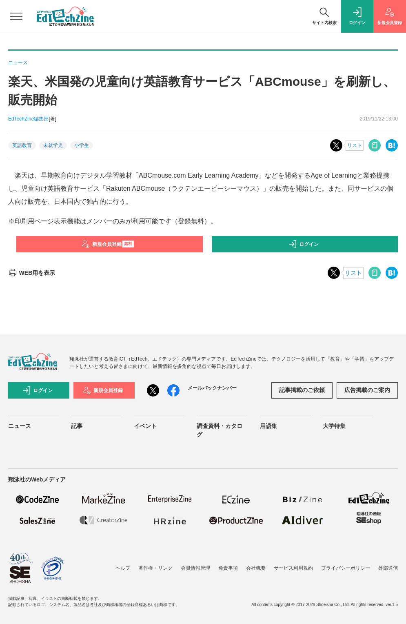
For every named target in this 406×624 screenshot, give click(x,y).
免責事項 (228, 568)
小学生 (81, 145)
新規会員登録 (108, 244)
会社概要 (256, 568)
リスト (354, 145)
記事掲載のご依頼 (302, 390)
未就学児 (53, 145)
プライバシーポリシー (345, 568)
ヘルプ (122, 568)
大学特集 (334, 426)
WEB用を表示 (31, 273)
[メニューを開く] (16, 16)
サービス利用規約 (293, 568)
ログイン (303, 244)
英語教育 (22, 145)
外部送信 (388, 568)
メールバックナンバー (212, 388)
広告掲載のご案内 (367, 390)
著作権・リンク (155, 568)
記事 (76, 426)
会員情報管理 (195, 568)
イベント (145, 426)
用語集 (268, 426)
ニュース (19, 426)
